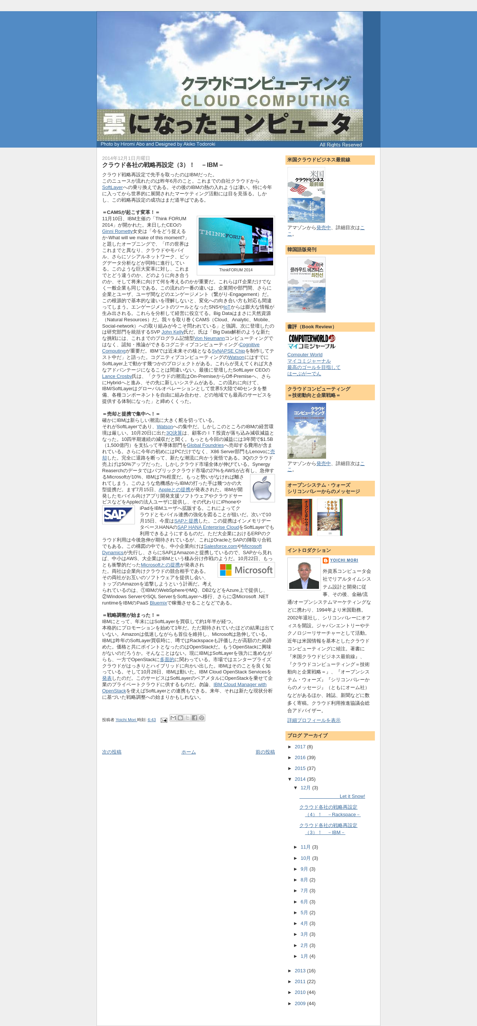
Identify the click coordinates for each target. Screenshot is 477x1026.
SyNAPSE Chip (228, 351)
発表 (107, 678)
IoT (227, 307)
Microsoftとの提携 (160, 565)
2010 (301, 992)
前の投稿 (265, 752)
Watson (236, 357)
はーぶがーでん (304, 373)
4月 (305, 923)
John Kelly (172, 332)
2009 (301, 1003)
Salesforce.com (220, 546)
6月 (305, 902)
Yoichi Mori (344, 560)
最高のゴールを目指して (314, 367)
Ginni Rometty (117, 231)
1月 (305, 956)
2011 (301, 981)
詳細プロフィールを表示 (314, 720)
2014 (301, 779)
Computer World (304, 354)
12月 (306, 787)
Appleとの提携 (174, 489)
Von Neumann (209, 338)
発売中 (323, 227)
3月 (305, 934)
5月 (305, 912)
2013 (301, 970)
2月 (305, 945)
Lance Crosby (117, 376)
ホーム (188, 752)
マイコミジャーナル (309, 361)
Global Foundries (205, 445)
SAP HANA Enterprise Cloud (208, 527)
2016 (301, 757)
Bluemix (158, 603)
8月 (305, 880)
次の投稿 (111, 752)
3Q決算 (174, 433)
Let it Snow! (332, 796)
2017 (301, 746)
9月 (305, 869)
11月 (306, 847)
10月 (306, 858)
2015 (301, 768)
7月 (305, 890)
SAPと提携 (186, 521)
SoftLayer (112, 187)
